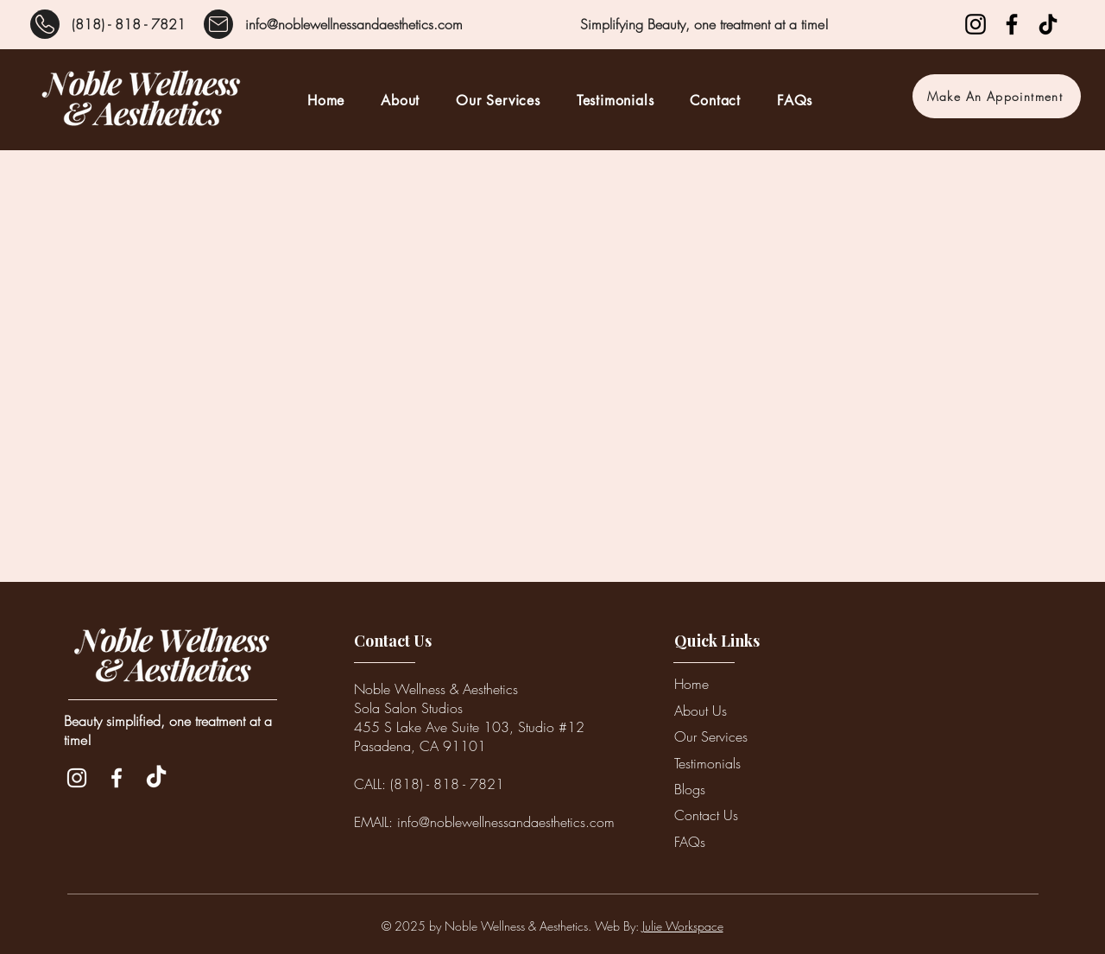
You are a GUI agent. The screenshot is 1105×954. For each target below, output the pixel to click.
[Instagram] (975, 24)
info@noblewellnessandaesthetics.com (354, 24)
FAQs (689, 841)
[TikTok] (1048, 24)
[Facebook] (1012, 24)
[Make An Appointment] (996, 96)
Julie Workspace (682, 926)
